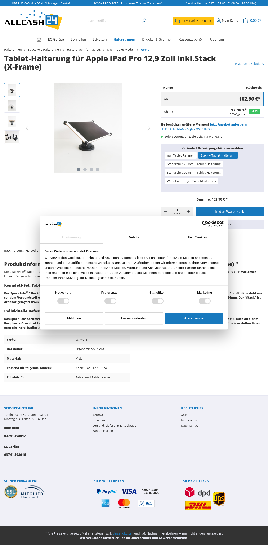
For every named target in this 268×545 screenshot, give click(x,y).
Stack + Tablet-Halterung (218, 155)
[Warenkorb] (252, 21)
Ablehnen (74, 318)
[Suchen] (144, 20)
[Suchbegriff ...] (112, 20)
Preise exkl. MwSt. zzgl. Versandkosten (187, 129)
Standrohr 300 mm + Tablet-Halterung (194, 173)
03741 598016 (15, 454)
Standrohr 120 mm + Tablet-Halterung (194, 164)
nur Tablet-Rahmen (181, 155)
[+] (189, 212)
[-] (165, 212)
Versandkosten (123, 533)
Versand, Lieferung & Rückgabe (114, 425)
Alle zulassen (194, 318)
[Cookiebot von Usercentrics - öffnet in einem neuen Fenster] (205, 223)
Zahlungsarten (103, 431)
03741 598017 (15, 436)
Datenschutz (190, 425)
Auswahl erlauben (134, 318)
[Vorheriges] (27, 128)
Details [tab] (134, 237)
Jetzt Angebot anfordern (228, 124)
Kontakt (98, 415)
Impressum (189, 420)
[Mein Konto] (227, 21)
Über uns (99, 420)
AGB (184, 415)
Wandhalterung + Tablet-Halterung (191, 181)
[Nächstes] (149, 128)
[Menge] (177, 211)
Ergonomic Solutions (249, 64)
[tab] (14, 250)
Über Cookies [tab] (197, 237)
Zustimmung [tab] (71, 237)
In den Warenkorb (229, 211)
